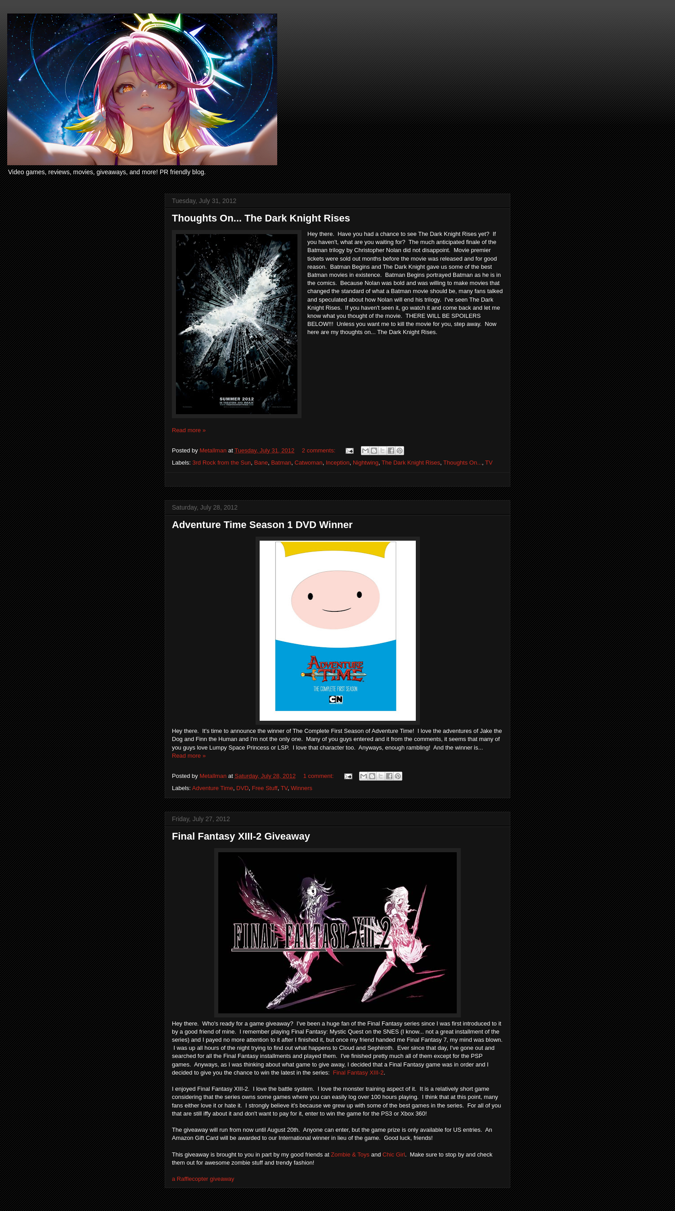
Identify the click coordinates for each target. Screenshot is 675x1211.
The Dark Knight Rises (411, 462)
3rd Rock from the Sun (222, 462)
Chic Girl (393, 1154)
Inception (338, 462)
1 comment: (319, 776)
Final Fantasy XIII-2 (358, 1072)
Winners (301, 788)
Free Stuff (265, 788)
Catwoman (309, 462)
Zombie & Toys (350, 1154)
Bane (261, 462)
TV (489, 462)
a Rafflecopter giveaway (203, 1178)
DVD (242, 788)
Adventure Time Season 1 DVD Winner (262, 524)
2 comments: (319, 450)
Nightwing (365, 462)
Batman (281, 462)
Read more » (189, 430)
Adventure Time (212, 788)
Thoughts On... (462, 462)
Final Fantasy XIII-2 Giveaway (241, 836)
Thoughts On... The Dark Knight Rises (261, 218)
